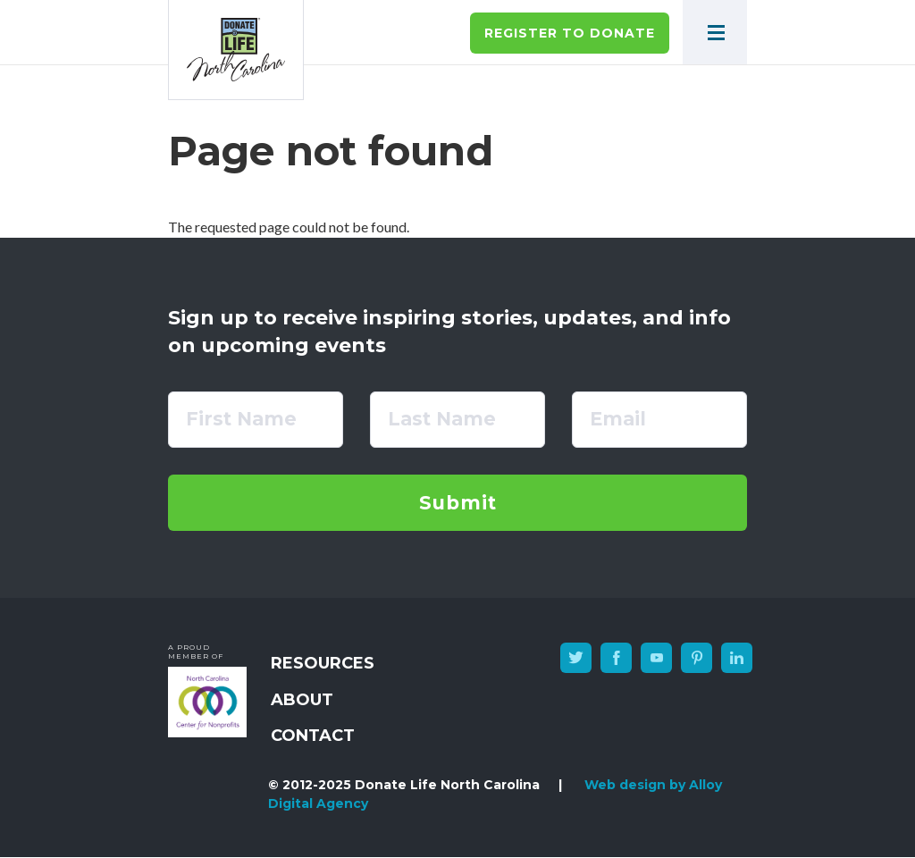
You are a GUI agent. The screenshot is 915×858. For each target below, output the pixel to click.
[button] (715, 32)
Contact (313, 735)
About (302, 700)
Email (618, 419)
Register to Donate (569, 33)
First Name (241, 419)
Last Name (442, 419)
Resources (322, 663)
